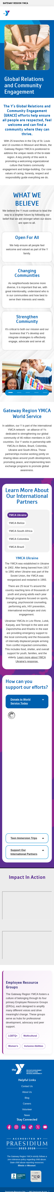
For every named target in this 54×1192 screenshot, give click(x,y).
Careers (27, 1103)
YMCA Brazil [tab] (16, 546)
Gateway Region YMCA (15, 3)
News (27, 1115)
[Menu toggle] (49, 12)
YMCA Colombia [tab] (19, 539)
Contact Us (27, 1086)
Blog (27, 1098)
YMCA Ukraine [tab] (17, 515)
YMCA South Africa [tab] (20, 531)
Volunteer (27, 1109)
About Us (27, 1092)
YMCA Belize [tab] (16, 523)
